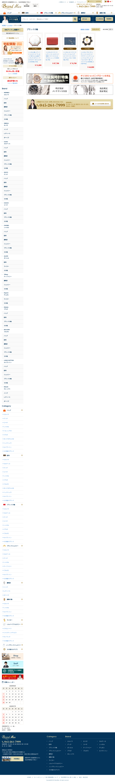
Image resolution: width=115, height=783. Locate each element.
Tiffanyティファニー (7, 275)
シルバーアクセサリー (54, 763)
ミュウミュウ (8, 443)
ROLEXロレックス (6, 388)
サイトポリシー (38, 777)
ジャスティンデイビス (10, 632)
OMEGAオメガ (5, 124)
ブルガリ (6, 484)
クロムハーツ (8, 628)
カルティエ (7, 463)
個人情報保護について (52, 777)
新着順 (87, 29)
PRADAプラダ (5, 308)
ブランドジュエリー (54, 750)
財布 (5, 103)
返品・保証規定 (83, 777)
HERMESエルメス (5, 93)
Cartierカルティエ (6, 142)
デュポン (101, 747)
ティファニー (8, 566)
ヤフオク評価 (12, 66)
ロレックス (69, 754)
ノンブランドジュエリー (55, 766)
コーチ (6, 422)
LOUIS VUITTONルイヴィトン (8, 361)
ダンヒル (69, 747)
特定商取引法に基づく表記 (68, 777)
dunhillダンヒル (5, 257)
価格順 (82, 29)
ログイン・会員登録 (94, 1)
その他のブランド (9, 451)
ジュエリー (7, 111)
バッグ (6, 98)
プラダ (6, 434)
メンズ (6, 129)
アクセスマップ (81, 2)
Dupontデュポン (5, 294)
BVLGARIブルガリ (6, 330)
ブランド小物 (8, 115)
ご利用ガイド (62, 2)
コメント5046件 (12, 73)
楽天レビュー (12, 77)
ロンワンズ (7, 636)
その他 (6, 119)
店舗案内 (71, 2)
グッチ (6, 418)
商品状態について (13, 38)
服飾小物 (50, 757)
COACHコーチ (5, 204)
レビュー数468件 (13, 83)
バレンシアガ (8, 430)
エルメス (6, 414)
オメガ (84, 741)
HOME (29, 777)
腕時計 (6, 107)
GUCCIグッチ (5, 173)
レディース (7, 133)
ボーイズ (6, 137)
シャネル (6, 426)
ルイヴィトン (8, 447)
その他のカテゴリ (53, 769)
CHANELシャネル (5, 226)
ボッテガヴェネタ (9, 439)
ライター (6, 266)
